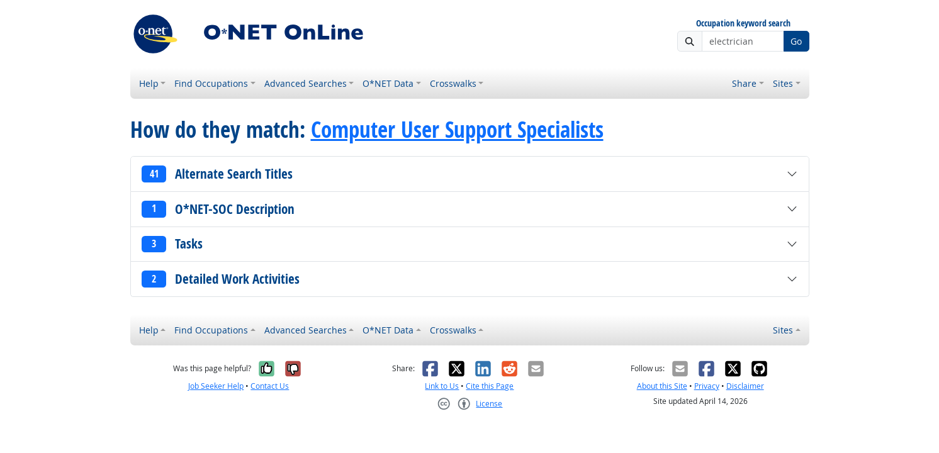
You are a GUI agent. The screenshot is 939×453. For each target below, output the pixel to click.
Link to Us (442, 386)
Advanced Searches (305, 83)
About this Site (662, 386)
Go (796, 41)
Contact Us (269, 386)
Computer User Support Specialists (457, 130)
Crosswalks (453, 83)
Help (149, 83)
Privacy (706, 386)
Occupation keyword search (743, 23)
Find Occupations (211, 83)
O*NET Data (388, 83)
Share (744, 83)
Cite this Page (490, 386)
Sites (783, 83)
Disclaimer (745, 386)
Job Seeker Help (216, 386)
